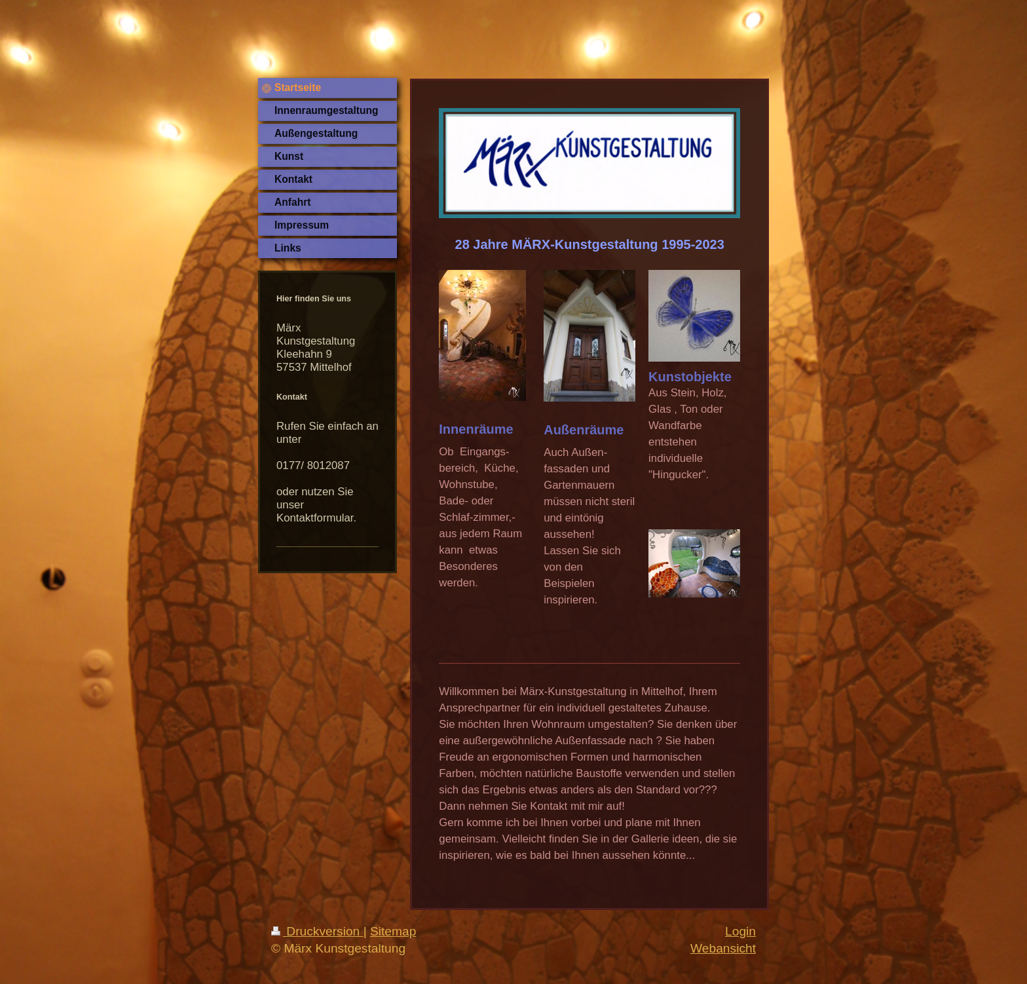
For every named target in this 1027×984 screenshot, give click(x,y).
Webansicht (723, 948)
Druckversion (317, 931)
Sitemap (393, 931)
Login (740, 931)
